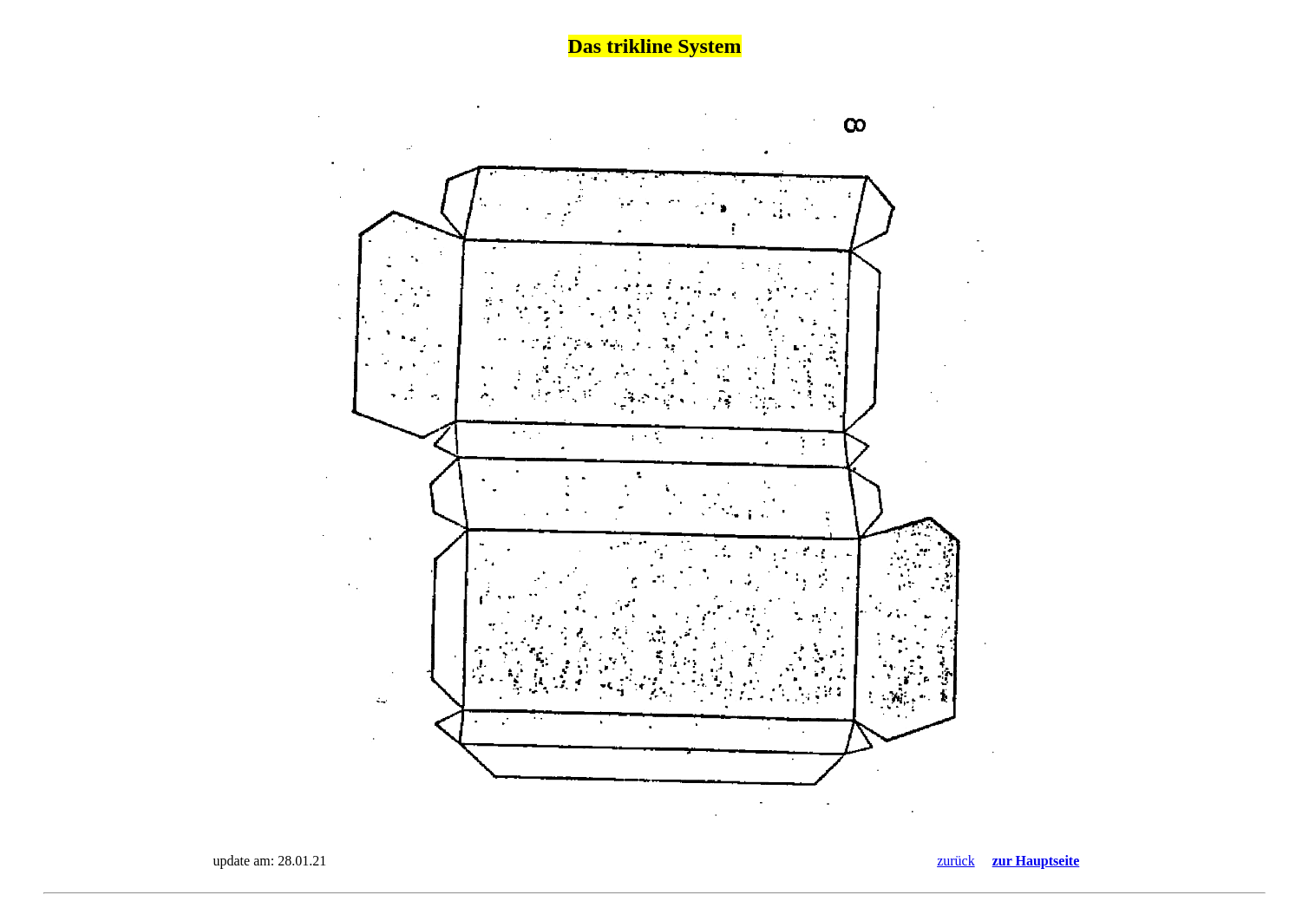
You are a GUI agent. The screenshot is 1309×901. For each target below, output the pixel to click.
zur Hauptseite (1036, 860)
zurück (956, 860)
